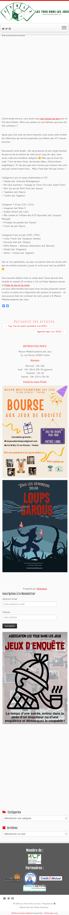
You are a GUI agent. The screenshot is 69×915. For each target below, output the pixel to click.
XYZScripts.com (51, 913)
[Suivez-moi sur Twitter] (7, 28)
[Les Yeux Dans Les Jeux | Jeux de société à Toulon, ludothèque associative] (34, 11)
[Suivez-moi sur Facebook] (10, 28)
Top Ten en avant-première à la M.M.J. (26, 326)
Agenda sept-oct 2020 (50, 331)
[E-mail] (3, 28)
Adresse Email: (10, 599)
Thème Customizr (41, 907)
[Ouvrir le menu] (64, 27)
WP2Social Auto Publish (21, 913)
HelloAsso (42, 588)
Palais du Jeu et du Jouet (17, 285)
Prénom (6, 612)
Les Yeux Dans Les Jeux (30, 903)
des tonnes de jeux (50, 118)
